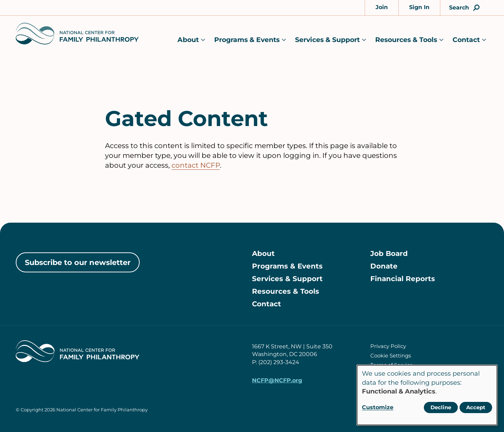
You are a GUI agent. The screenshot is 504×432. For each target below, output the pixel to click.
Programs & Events (247, 40)
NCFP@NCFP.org (277, 380)
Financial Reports (402, 278)
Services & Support (327, 40)
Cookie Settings (390, 355)
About (188, 40)
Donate (384, 266)
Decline (440, 407)
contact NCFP (196, 165)
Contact (466, 40)
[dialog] (427, 395)
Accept (475, 407)
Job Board (389, 253)
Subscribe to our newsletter (78, 262)
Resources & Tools (406, 40)
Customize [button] (377, 407)
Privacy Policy (388, 346)
